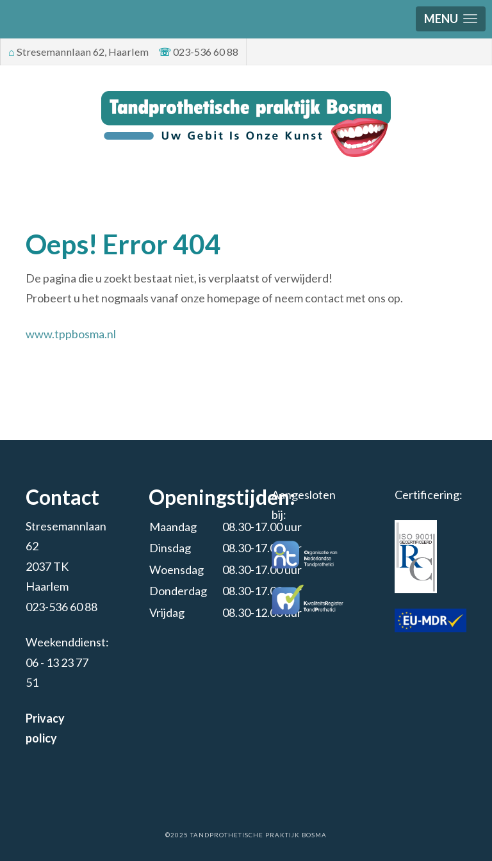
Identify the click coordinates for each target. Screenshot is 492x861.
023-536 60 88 (61, 607)
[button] (451, 18)
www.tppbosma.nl (71, 334)
